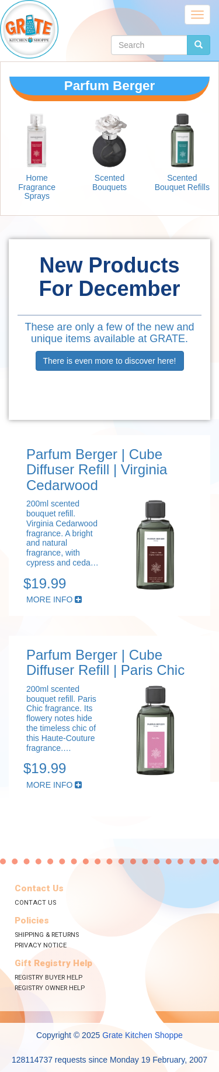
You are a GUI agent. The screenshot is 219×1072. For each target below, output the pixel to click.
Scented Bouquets (109, 182)
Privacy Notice (41, 945)
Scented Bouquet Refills (182, 182)
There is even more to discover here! (109, 361)
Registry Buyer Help (48, 977)
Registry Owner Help (50, 988)
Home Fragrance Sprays (36, 187)
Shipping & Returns (47, 935)
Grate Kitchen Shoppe (142, 1035)
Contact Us (35, 902)
